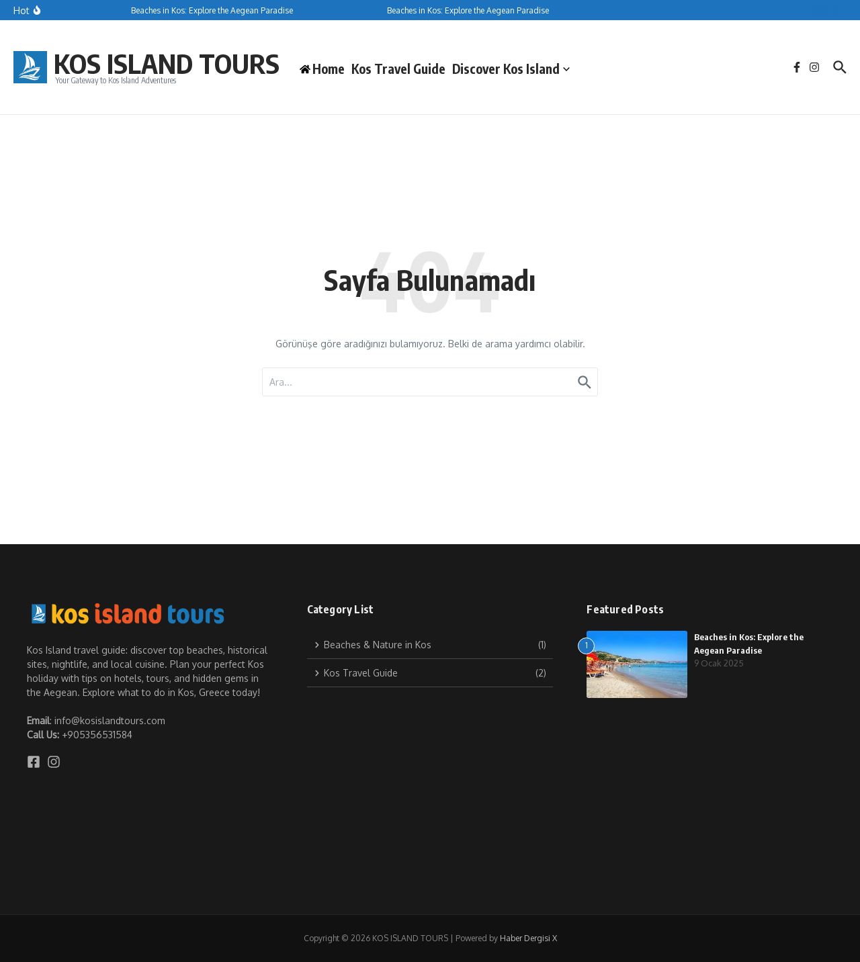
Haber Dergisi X (528, 938)
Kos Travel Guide (398, 68)
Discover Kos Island (511, 68)
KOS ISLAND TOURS (167, 63)
